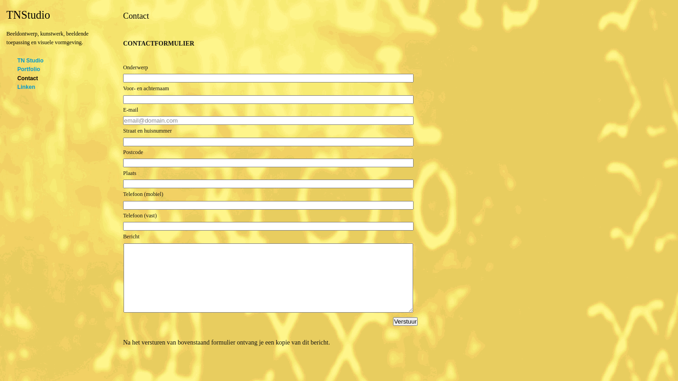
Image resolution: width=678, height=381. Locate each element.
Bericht (131, 236)
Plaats (129, 173)
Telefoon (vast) (140, 215)
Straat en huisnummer (147, 131)
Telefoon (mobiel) (143, 194)
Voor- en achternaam (146, 88)
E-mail (130, 110)
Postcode (133, 152)
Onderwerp (135, 67)
